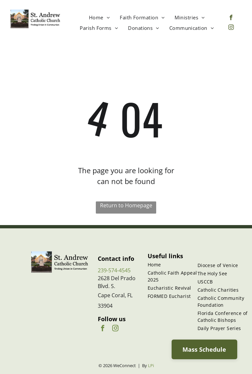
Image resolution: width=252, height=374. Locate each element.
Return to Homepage (126, 205)
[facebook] (231, 18)
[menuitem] (99, 17)
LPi (151, 365)
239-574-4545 (114, 270)
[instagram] (231, 28)
